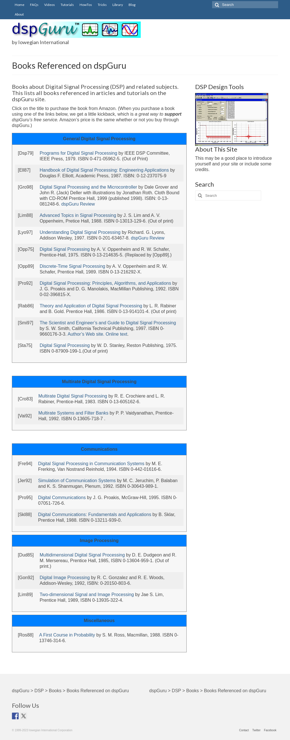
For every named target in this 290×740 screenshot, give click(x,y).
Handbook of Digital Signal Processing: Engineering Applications (104, 170)
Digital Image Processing (65, 577)
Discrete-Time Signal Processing (72, 266)
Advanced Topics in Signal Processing (78, 215)
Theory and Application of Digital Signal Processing (91, 305)
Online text (116, 334)
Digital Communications (62, 497)
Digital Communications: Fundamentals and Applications (94, 514)
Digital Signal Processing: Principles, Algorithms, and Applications (105, 283)
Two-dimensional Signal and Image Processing (87, 594)
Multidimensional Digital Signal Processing (82, 555)
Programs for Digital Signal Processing (78, 153)
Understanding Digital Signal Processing (80, 232)
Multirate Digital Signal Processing (72, 396)
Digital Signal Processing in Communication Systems (91, 463)
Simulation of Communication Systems (77, 480)
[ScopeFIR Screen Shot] (231, 119)
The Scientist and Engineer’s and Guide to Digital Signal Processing (108, 322)
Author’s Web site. (86, 334)
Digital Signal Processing (65, 249)
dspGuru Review (78, 204)
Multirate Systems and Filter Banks (73, 413)
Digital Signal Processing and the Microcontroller (88, 187)
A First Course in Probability (67, 635)
